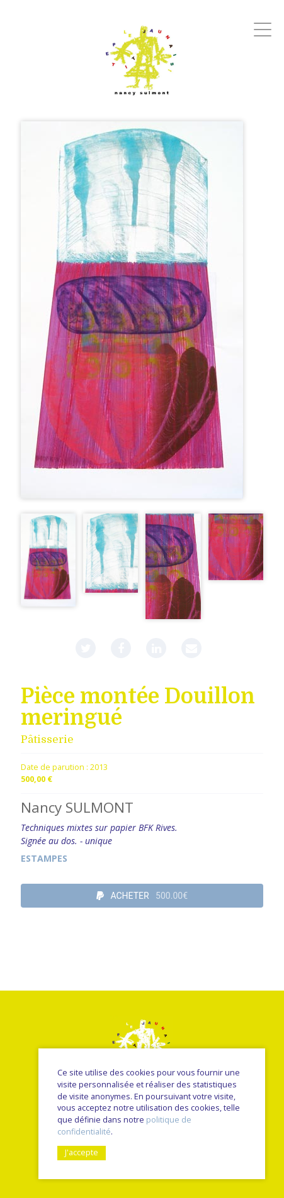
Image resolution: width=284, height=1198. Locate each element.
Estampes (44, 858)
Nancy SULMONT (77, 807)
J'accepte (81, 1152)
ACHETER (142, 896)
